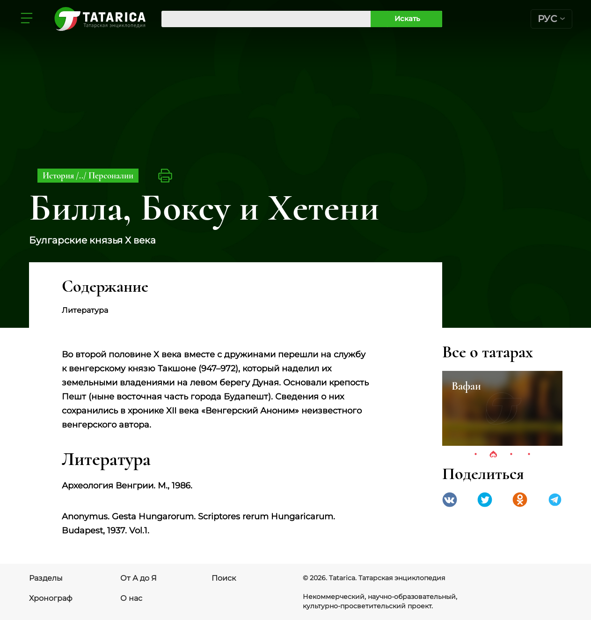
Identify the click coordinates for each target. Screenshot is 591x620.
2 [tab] (493, 455)
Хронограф (51, 598)
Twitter (484, 499)
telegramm (554, 499)
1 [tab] (475, 455)
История (59, 175)
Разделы (46, 578)
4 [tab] (529, 455)
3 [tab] (511, 455)
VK (449, 499)
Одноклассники (519, 499)
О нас (131, 598)
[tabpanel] (502, 408)
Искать (407, 18)
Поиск (224, 578)
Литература (85, 310)
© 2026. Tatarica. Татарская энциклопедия (374, 578)
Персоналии (110, 175)
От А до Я (138, 578)
